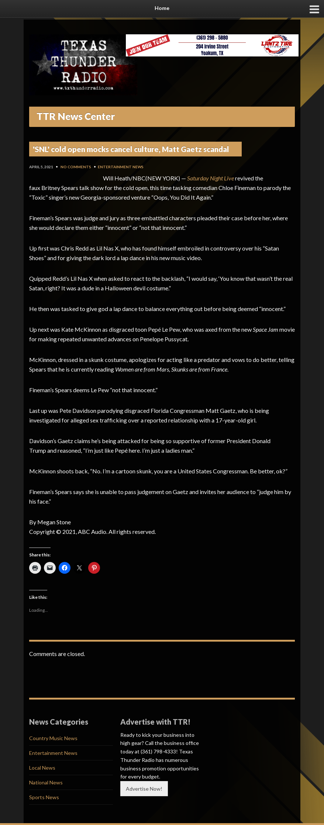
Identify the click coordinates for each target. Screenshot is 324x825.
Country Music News (53, 738)
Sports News (44, 797)
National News (46, 782)
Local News (42, 767)
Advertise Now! (144, 789)
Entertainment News (121, 167)
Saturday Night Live (210, 178)
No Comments (76, 167)
